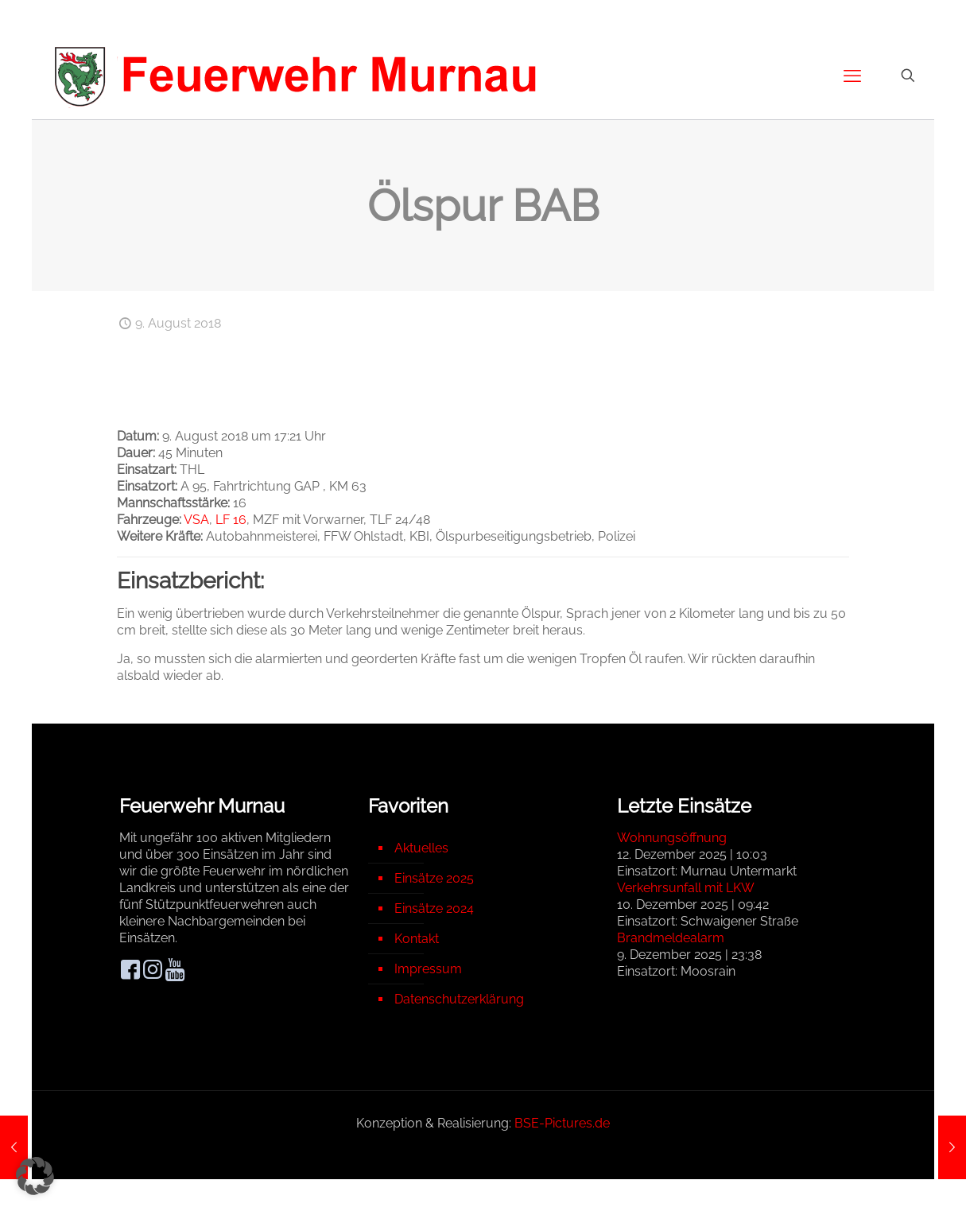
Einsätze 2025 (434, 878)
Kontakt (416, 938)
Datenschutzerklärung (459, 999)
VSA (196, 519)
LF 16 (230, 519)
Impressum (428, 968)
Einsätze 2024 (434, 908)
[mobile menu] (852, 75)
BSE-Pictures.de (562, 1123)
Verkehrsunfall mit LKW (686, 887)
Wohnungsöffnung (672, 837)
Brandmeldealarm (670, 937)
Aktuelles (421, 848)
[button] (35, 1176)
